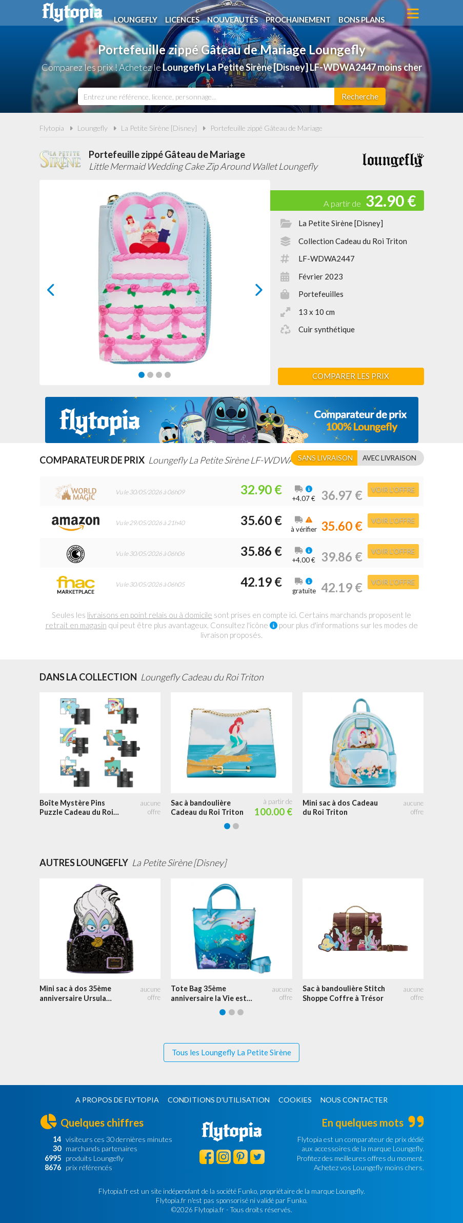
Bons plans (370, 13)
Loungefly (138, 13)
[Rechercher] (360, 96)
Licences (186, 13)
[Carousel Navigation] (155, 290)
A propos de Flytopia (117, 1099)
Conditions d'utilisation (219, 1099)
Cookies (295, 1099)
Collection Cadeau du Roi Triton (352, 241)
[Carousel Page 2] (150, 375)
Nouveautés (238, 13)
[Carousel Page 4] (168, 375)
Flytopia (72, 13)
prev (62, 292)
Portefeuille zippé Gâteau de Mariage (266, 128)
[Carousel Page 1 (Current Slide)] (141, 375)
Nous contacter (354, 1099)
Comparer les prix (350, 375)
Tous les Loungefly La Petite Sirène (231, 1052)
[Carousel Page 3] (159, 375)
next (246, 292)
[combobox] (206, 96)
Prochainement (305, 13)
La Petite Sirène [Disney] (159, 128)
